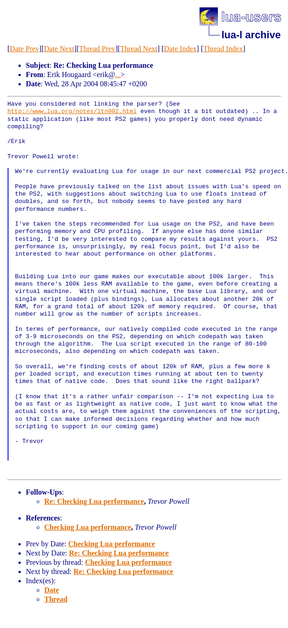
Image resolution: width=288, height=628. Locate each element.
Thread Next (138, 49)
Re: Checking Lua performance (94, 501)
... (118, 74)
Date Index (180, 49)
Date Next (59, 49)
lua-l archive (251, 35)
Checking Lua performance (87, 527)
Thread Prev (97, 49)
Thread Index (223, 49)
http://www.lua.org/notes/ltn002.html (72, 112)
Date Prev (24, 49)
